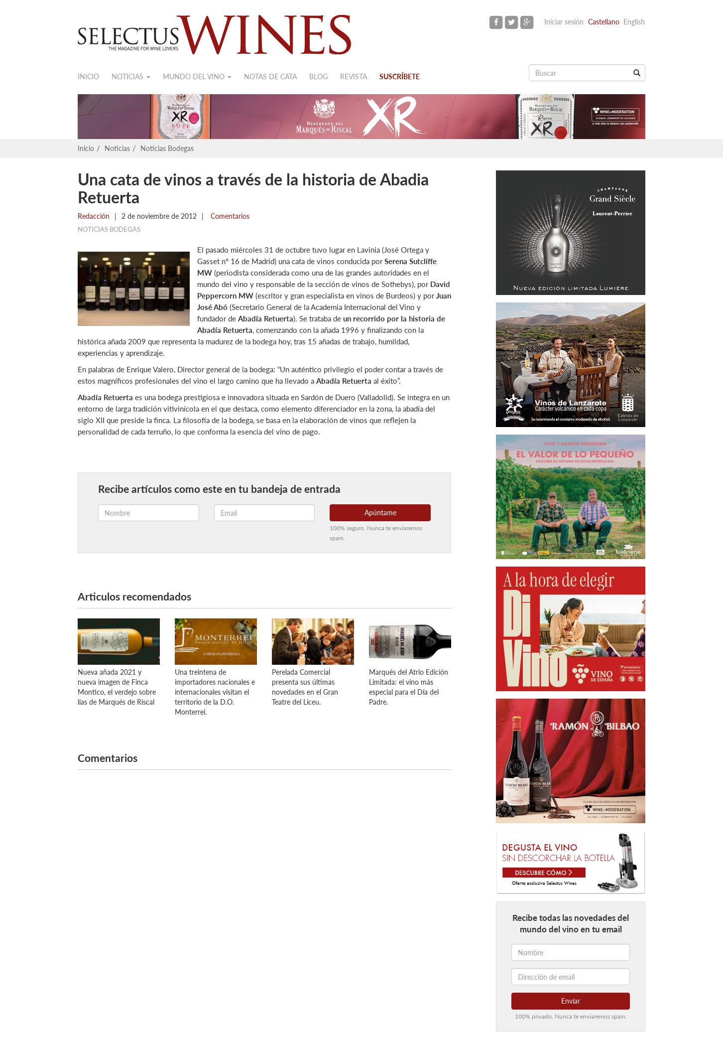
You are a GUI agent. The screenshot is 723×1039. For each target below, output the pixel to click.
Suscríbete (399, 76)
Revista (353, 76)
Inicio (88, 76)
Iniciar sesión (564, 21)
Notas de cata (270, 76)
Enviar (570, 1001)
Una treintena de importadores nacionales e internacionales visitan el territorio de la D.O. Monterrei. (215, 692)
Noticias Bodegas (167, 148)
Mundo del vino (197, 76)
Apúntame (380, 512)
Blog (318, 76)
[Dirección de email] (570, 976)
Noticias (131, 76)
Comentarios (229, 216)
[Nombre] (570, 952)
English (634, 21)
